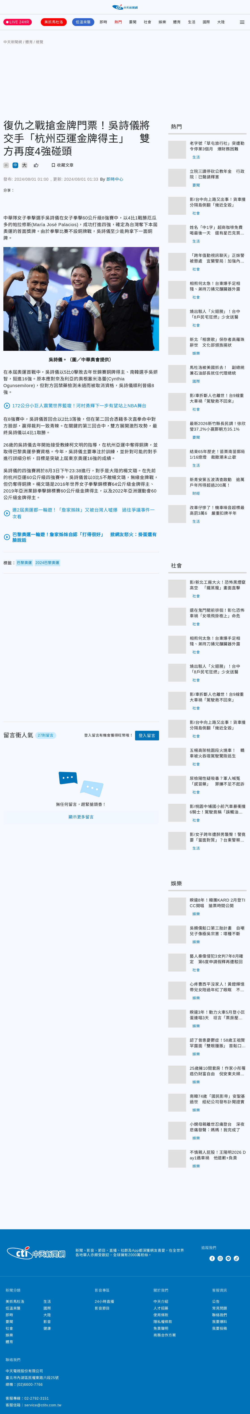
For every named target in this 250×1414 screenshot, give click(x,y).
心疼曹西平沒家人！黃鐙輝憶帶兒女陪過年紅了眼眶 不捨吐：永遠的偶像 (217, 987)
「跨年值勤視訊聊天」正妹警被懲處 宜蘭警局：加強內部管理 (217, 258)
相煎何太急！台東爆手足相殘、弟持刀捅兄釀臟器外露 (215, 286)
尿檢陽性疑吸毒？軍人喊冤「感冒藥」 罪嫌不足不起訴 (217, 781)
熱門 (118, 22)
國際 (206, 22)
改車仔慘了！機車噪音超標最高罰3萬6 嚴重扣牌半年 (217, 510)
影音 (47, 1322)
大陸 (221, 22)
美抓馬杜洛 (53, 22)
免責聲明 (160, 1328)
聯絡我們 (219, 1315)
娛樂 (162, 22)
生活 (192, 22)
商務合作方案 (164, 1335)
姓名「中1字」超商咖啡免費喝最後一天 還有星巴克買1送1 (216, 230)
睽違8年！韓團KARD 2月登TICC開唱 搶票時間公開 (218, 903)
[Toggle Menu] (242, 22)
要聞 (133, 22)
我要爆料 (219, 1322)
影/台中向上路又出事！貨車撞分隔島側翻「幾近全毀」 (218, 202)
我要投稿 (219, 1328)
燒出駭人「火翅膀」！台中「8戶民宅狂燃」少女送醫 (215, 314)
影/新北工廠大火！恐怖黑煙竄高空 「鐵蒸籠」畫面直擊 (218, 585)
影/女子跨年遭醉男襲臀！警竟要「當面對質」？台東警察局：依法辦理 (218, 837)
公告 (216, 1301)
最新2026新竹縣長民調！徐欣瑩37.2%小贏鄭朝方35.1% (218, 426)
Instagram (220, 1258)
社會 (147, 22)
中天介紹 (160, 1301)
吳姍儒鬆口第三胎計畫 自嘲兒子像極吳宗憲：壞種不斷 (217, 931)
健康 (47, 1328)
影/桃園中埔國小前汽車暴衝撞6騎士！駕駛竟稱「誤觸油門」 (218, 809)
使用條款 (160, 1315)
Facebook (212, 1258)
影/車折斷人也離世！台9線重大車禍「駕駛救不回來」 (217, 398)
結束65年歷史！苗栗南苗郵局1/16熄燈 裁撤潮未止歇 (217, 454)
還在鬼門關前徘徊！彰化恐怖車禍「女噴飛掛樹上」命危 (217, 613)
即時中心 (114, 179)
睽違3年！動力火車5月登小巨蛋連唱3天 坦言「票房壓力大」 (217, 1015)
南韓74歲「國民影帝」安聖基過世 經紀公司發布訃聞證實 (217, 1099)
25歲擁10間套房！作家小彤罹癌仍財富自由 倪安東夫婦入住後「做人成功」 (218, 1071)
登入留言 (147, 735)
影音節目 (102, 1308)
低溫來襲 (83, 22)
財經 (196, 493)
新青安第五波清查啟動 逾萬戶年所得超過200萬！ (217, 482)
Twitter (204, 1258)
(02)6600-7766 (30, 1384)
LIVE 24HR (19, 22)
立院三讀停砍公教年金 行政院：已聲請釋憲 (217, 174)
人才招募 (160, 1308)
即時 (103, 22)
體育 (177, 22)
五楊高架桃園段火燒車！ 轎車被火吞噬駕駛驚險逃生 (217, 753)
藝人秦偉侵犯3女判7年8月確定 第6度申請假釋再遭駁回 (216, 959)
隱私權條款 (162, 1322)
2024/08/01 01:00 (31, 179)
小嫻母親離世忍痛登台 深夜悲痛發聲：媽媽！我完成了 (217, 1127)
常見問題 (219, 1308)
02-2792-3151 (36, 1398)
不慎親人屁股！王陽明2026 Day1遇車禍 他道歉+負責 (218, 1155)
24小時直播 (104, 1301)
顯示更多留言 (81, 817)
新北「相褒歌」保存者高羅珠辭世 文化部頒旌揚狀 (217, 342)
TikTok (236, 1258)
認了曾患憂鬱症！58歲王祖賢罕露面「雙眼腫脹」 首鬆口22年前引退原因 (218, 1043)
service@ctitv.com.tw (42, 1405)
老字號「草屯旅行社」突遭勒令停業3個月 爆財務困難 (217, 146)
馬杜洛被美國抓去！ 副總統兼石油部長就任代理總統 (217, 370)
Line (228, 1258)
